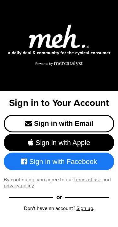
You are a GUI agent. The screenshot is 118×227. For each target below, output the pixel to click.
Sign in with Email (59, 123)
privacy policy (19, 185)
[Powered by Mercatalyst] (59, 63)
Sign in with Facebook (59, 162)
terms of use (87, 179)
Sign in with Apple (59, 143)
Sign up (84, 208)
